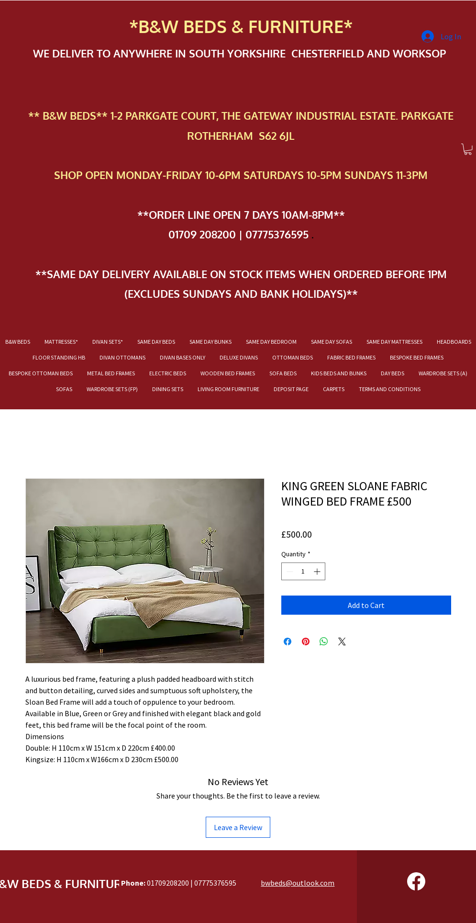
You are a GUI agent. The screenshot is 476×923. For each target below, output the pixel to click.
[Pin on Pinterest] (305, 641)
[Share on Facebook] (287, 641)
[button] (468, 149)
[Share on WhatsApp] (324, 641)
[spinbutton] (303, 571)
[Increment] (318, 571)
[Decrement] (289, 571)
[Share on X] (342, 641)
